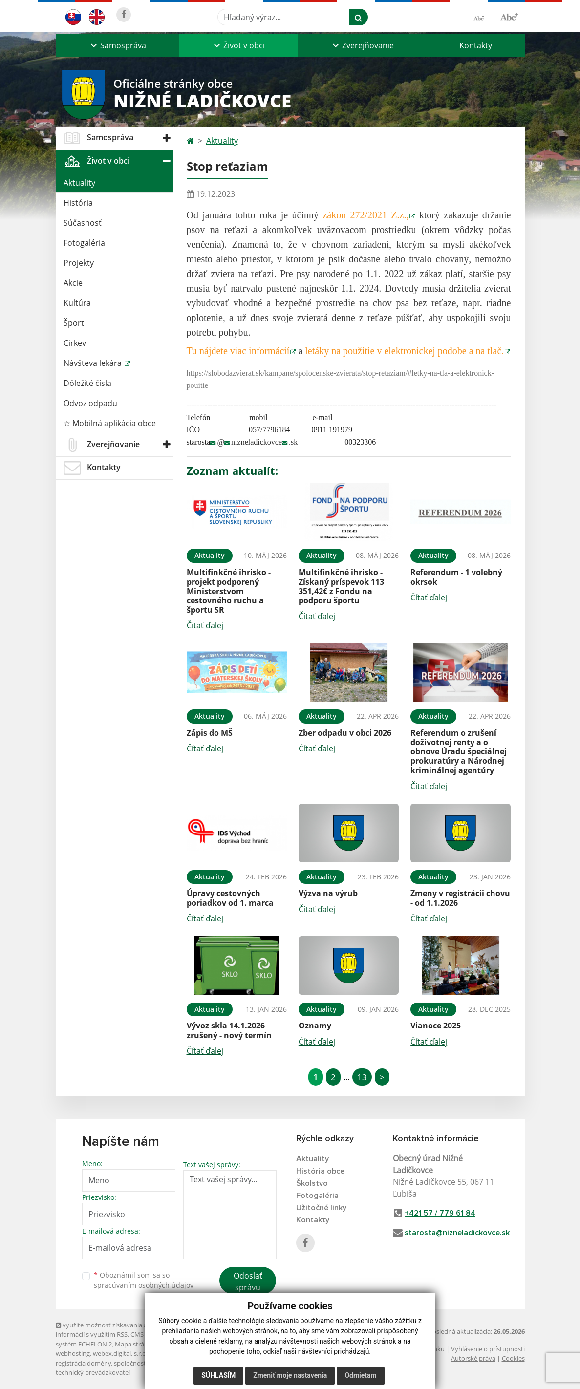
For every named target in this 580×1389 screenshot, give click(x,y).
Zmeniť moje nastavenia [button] (290, 1375)
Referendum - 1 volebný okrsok (456, 577)
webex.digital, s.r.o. (120, 1353)
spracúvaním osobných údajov (143, 1285)
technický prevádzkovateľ (93, 1372)
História (78, 202)
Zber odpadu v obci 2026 (345, 732)
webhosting (73, 1353)
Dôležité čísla (87, 383)
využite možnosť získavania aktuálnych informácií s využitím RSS (116, 1330)
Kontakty (475, 45)
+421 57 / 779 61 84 (440, 1213)
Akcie (73, 283)
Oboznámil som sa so (143, 1280)
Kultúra (77, 303)
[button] (117, 45)
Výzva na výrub (328, 893)
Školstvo (312, 1183)
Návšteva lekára (94, 363)
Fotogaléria (84, 242)
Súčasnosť (83, 222)
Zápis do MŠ (210, 732)
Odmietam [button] (360, 1375)
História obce (320, 1171)
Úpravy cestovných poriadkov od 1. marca (230, 898)
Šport (74, 323)
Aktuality (79, 182)
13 (362, 1077)
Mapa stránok (135, 1344)
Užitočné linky (321, 1208)
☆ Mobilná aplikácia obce (110, 423)
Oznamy (315, 1025)
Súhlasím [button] (218, 1375)
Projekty (79, 262)
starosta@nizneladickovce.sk (457, 1233)
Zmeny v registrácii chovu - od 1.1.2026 (460, 898)
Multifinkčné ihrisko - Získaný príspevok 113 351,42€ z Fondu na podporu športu (341, 586)
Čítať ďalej (205, 625)
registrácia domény (83, 1363)
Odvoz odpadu (90, 403)
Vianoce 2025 (435, 1025)
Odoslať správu (248, 1281)
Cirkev (75, 343)
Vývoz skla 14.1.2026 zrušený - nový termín (229, 1030)
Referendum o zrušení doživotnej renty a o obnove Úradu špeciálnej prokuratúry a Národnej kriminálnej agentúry (458, 751)
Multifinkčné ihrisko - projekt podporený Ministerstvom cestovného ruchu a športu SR (229, 591)
